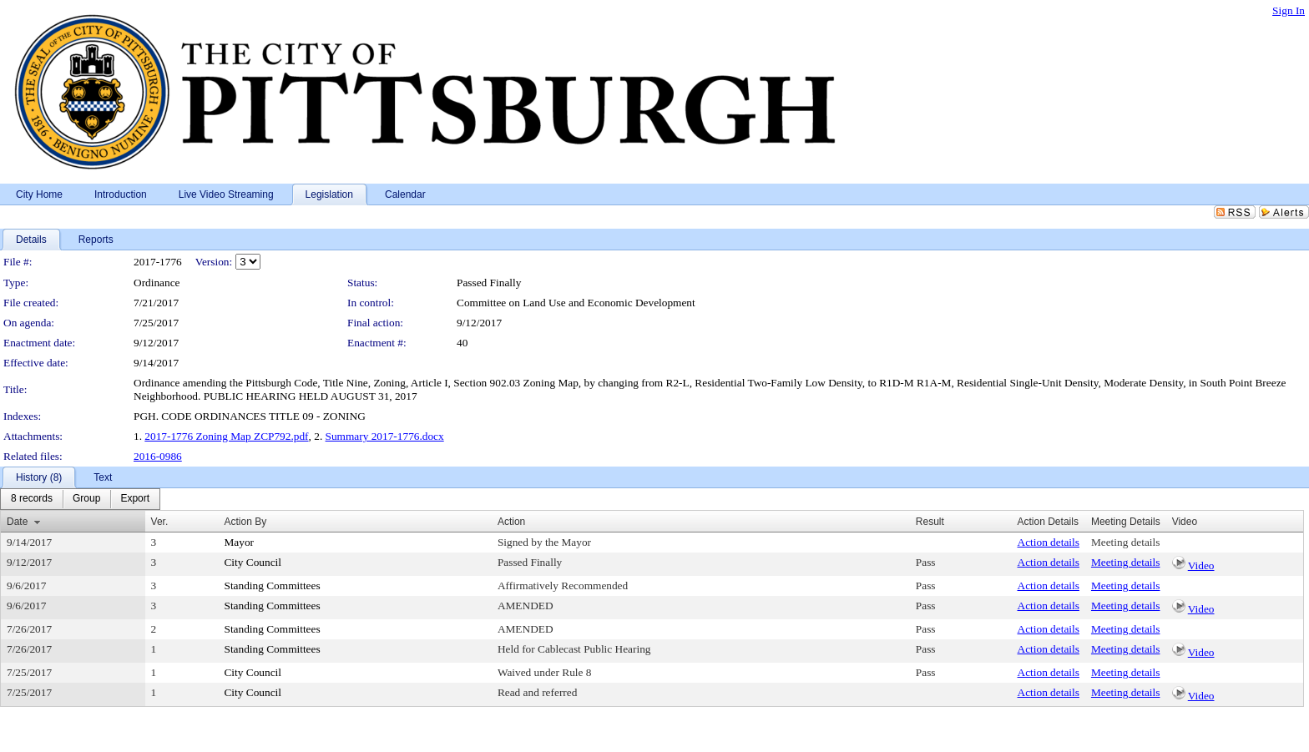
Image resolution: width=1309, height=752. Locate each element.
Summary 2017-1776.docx (385, 436)
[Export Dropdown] (134, 499)
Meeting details (1125, 542)
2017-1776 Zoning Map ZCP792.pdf (226, 436)
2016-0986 (158, 456)
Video (1201, 565)
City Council (252, 562)
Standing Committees (272, 585)
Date (17, 521)
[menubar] (80, 499)
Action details (1048, 542)
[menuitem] (32, 499)
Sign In (1288, 10)
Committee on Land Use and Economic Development (576, 302)
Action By (245, 521)
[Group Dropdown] (86, 499)
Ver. (160, 521)
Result (930, 521)
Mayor (239, 542)
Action (511, 521)
